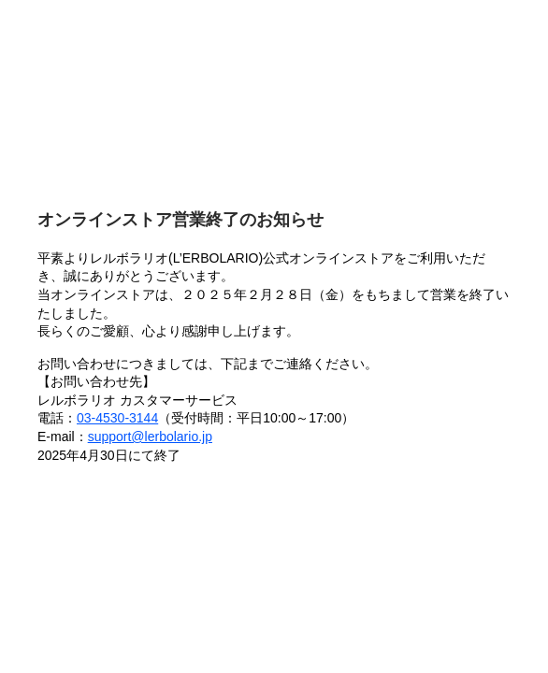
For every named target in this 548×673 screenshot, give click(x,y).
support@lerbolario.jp (150, 436)
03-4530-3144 (117, 417)
